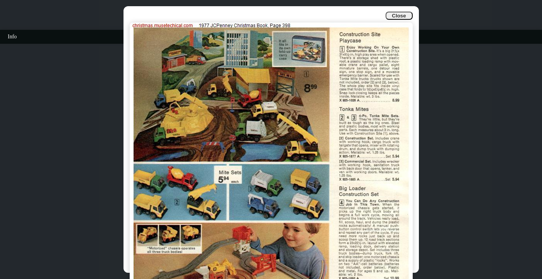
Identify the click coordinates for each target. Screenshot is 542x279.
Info (12, 37)
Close (399, 16)
